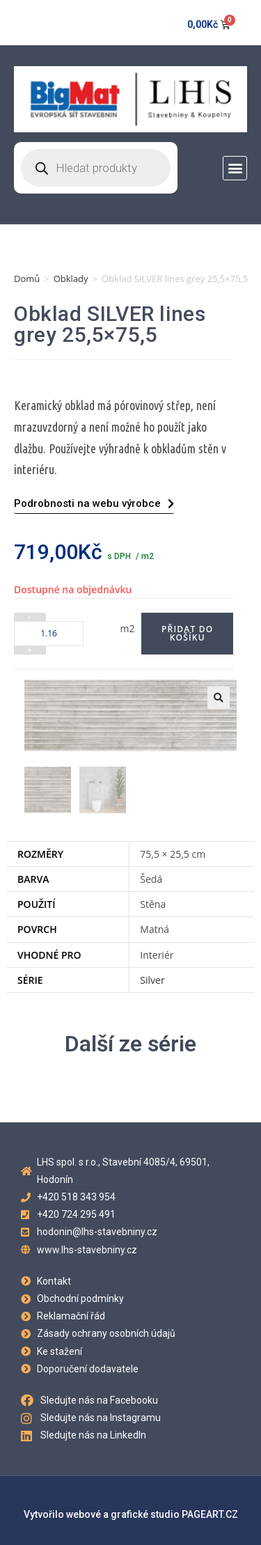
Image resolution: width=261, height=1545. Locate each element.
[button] (235, 168)
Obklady (71, 278)
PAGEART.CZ (210, 1513)
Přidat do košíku (187, 633)
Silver (152, 978)
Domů (27, 278)
